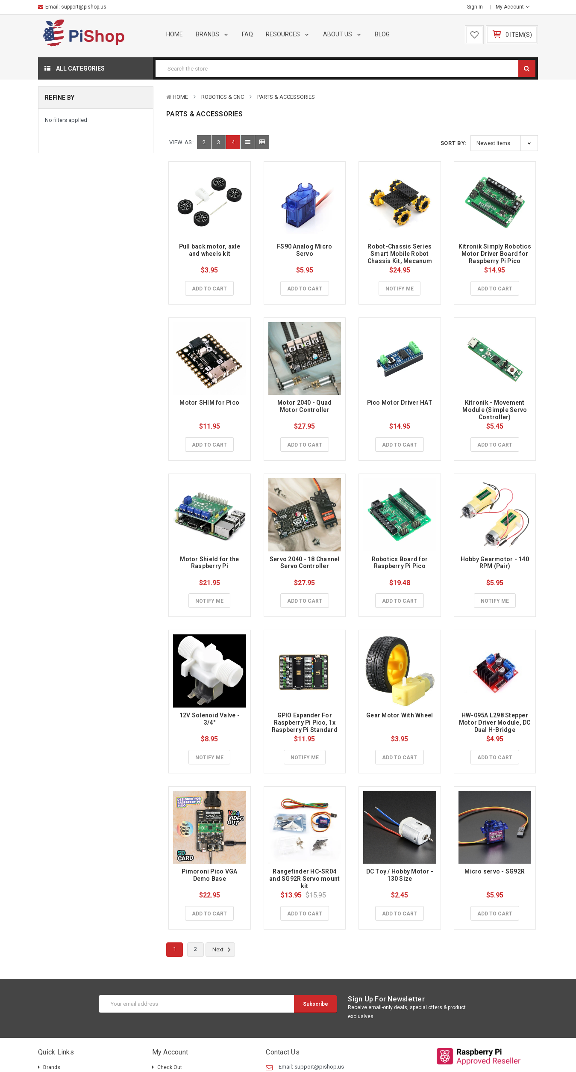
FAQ (247, 34)
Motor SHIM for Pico (209, 402)
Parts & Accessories (286, 97)
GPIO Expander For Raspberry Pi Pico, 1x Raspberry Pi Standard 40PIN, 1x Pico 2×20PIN (305, 726)
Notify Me (399, 289)
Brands (212, 34)
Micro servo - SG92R (494, 871)
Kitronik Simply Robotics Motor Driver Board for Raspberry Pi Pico (495, 253)
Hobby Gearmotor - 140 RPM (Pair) (496, 563)
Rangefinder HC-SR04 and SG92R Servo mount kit (305, 878)
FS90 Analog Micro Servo (305, 250)
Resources (288, 34)
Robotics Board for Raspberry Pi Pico (400, 563)
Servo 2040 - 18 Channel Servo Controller (305, 563)
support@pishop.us (83, 7)
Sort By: (454, 143)
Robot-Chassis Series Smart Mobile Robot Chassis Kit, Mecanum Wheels (400, 257)
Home (174, 34)
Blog (382, 34)
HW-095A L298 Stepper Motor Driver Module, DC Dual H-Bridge (495, 722)
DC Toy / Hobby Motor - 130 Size (400, 875)
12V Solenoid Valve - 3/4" (210, 719)
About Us (342, 34)
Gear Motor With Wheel (399, 715)
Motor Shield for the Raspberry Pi (210, 563)
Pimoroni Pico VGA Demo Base (210, 875)
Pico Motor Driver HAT (399, 402)
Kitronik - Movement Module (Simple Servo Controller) (495, 410)
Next (222, 949)
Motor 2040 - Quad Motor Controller (305, 406)
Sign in (475, 7)
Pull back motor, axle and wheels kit (210, 250)
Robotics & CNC (222, 97)
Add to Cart (209, 289)
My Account (512, 7)
